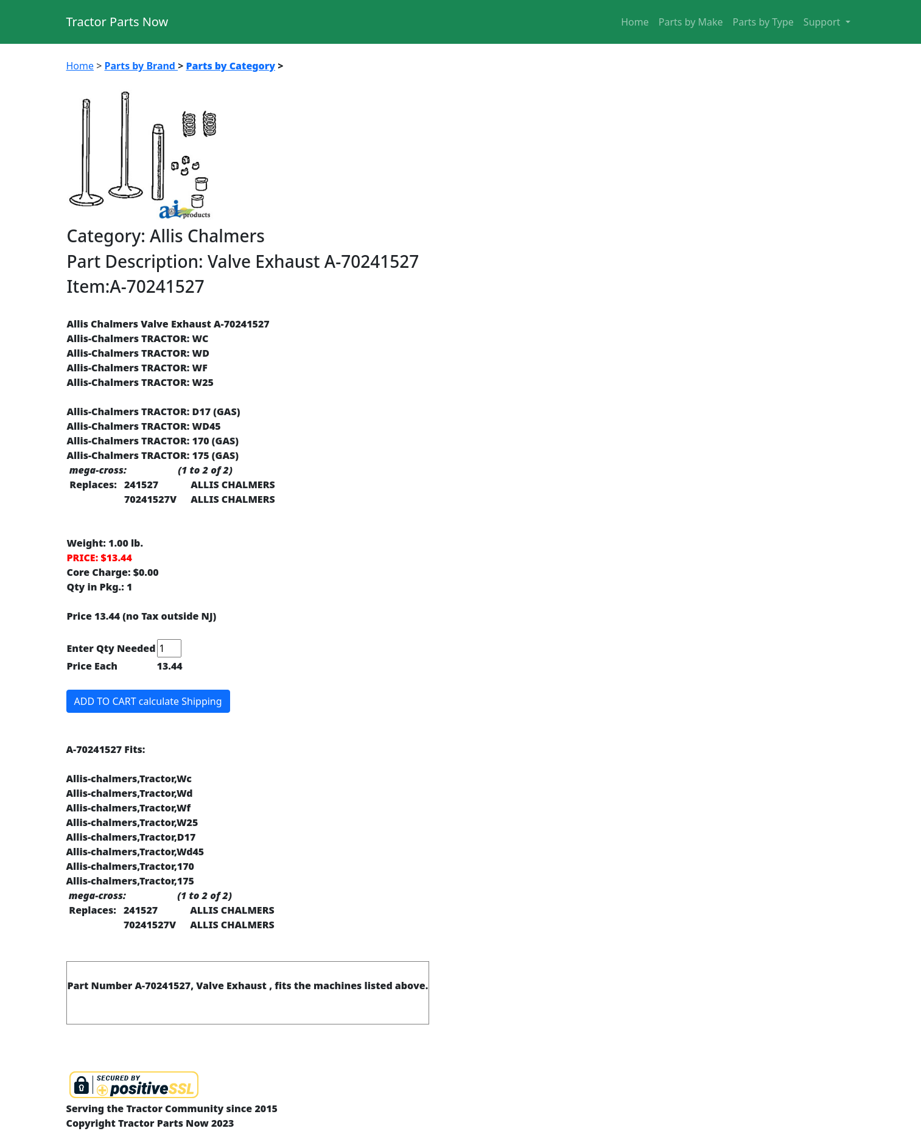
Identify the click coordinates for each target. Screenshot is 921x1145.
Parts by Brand (141, 65)
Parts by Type (763, 22)
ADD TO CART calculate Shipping (148, 701)
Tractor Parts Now (117, 21)
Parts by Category (230, 65)
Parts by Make (691, 22)
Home (635, 22)
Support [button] (823, 22)
